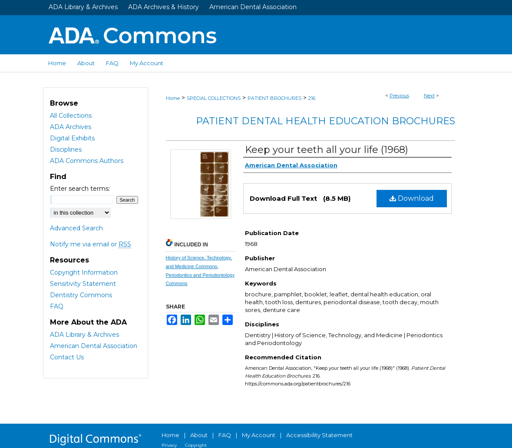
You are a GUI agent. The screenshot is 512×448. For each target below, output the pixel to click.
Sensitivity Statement (83, 284)
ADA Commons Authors (86, 161)
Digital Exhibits (72, 138)
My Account (258, 434)
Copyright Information (84, 272)
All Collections (71, 115)
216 (311, 98)
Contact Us (67, 357)
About (199, 434)
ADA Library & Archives (83, 7)
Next (429, 96)
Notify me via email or (90, 244)
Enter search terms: (80, 188)
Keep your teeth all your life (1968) (326, 150)
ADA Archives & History (163, 7)
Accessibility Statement (319, 434)
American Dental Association (253, 7)
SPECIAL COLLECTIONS (214, 98)
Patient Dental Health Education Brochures (325, 121)
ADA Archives (70, 127)
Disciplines (66, 149)
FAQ (56, 306)
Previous (399, 96)
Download (412, 198)
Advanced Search (76, 228)
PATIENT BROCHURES (274, 98)
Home (173, 98)
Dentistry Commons (81, 295)
